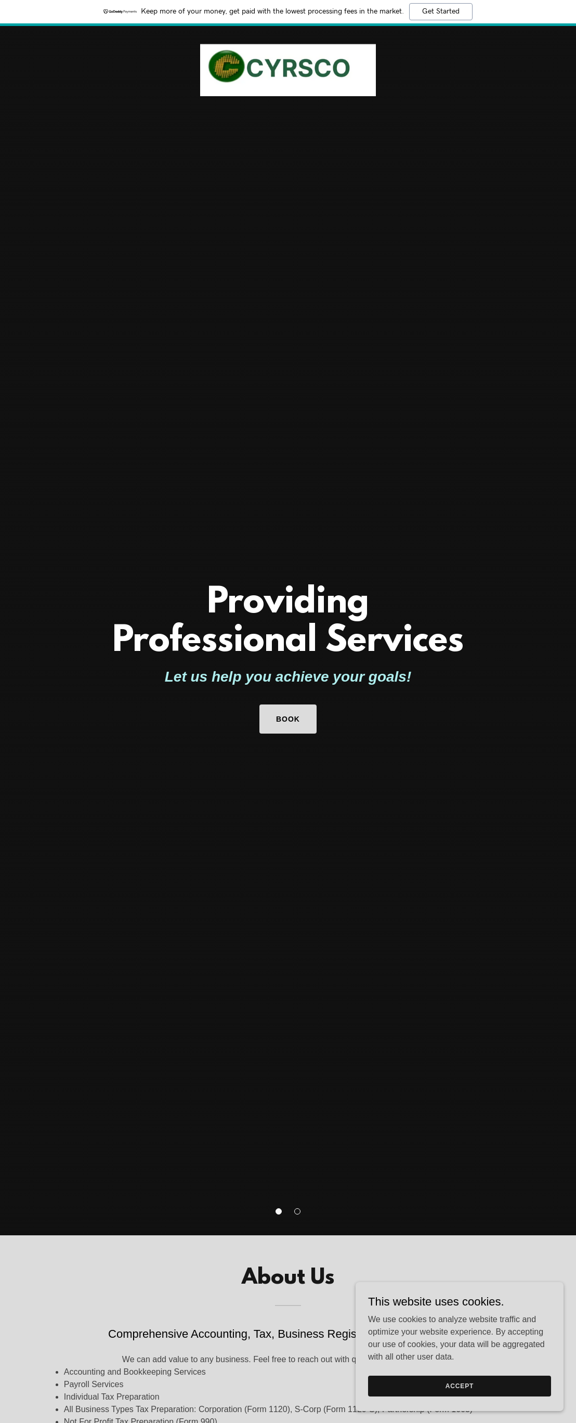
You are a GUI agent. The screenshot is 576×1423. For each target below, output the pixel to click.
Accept (460, 1385)
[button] (279, 1211)
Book (288, 719)
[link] (287, 38)
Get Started (441, 11)
